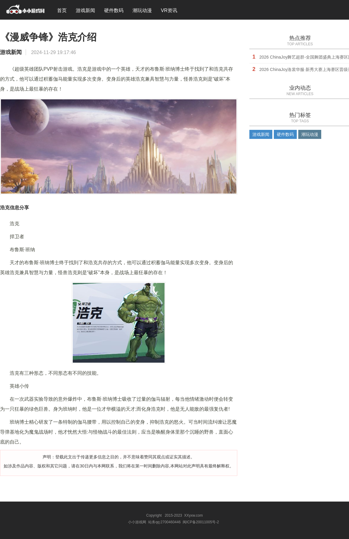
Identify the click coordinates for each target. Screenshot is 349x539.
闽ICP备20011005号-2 (201, 522)
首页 (62, 10)
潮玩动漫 (142, 10)
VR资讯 (169, 10)
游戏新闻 (85, 10)
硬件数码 (113, 10)
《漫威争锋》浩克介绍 (48, 37)
